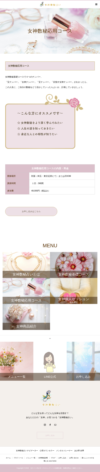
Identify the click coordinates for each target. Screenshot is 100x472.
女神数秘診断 (43, 458)
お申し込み (50, 435)
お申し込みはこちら (31, 211)
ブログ (53, 458)
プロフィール (18, 458)
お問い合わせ (74, 458)
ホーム (8, 458)
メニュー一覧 (30, 458)
